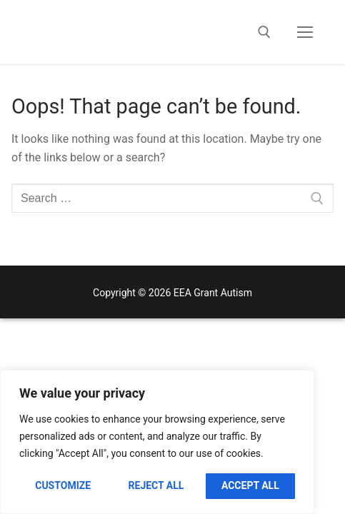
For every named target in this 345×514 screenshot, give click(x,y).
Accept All (250, 485)
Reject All (156, 485)
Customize (63, 485)
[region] (157, 442)
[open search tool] (264, 32)
